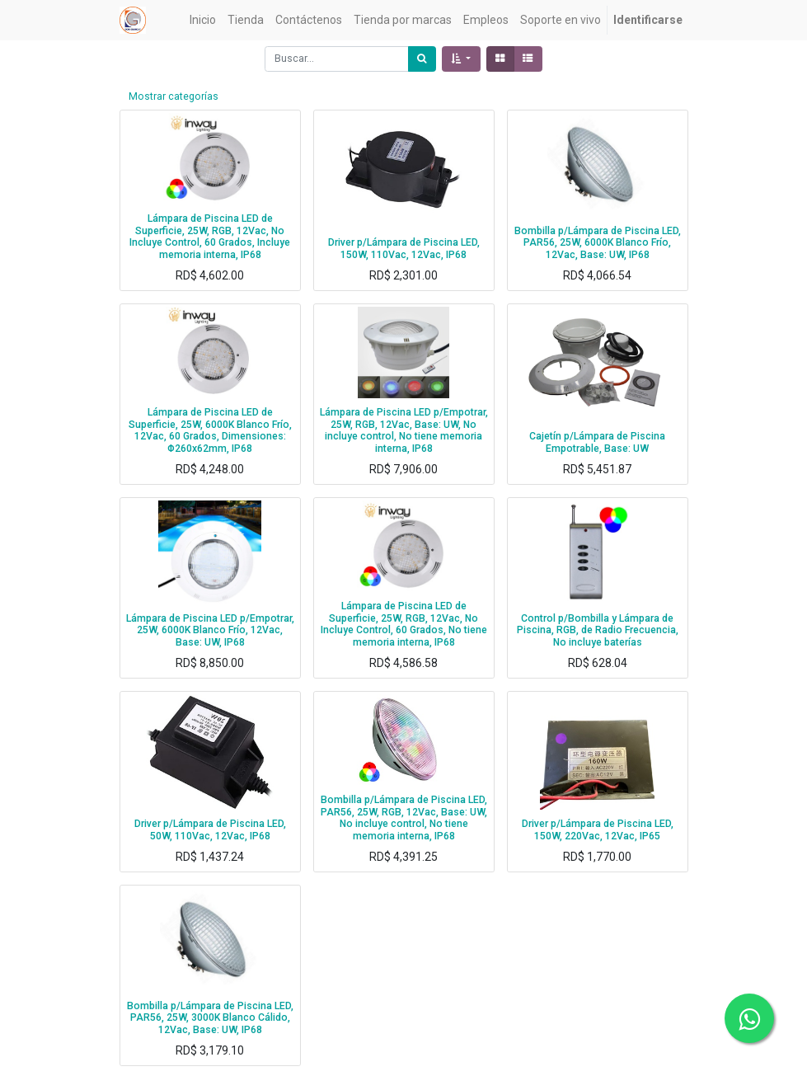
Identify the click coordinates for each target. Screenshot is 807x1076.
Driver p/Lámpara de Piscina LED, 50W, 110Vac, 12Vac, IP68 (210, 830)
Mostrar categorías (173, 96)
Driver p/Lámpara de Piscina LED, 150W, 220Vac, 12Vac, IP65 (597, 830)
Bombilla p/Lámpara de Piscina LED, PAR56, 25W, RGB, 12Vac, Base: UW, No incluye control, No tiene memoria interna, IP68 (404, 818)
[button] (461, 59)
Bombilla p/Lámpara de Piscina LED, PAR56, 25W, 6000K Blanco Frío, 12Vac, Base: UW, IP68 (597, 243)
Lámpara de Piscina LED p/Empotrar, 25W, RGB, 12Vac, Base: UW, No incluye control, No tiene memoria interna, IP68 (404, 430)
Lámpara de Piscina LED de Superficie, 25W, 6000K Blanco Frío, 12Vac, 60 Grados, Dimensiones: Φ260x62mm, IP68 (210, 430)
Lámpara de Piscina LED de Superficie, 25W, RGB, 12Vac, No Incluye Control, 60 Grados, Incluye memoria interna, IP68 (209, 237)
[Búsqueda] (422, 59)
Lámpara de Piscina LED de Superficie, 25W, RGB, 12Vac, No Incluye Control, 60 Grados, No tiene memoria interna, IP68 (404, 624)
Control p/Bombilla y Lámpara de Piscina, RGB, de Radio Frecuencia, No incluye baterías (597, 630)
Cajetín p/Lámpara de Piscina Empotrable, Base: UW (597, 442)
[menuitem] (203, 20)
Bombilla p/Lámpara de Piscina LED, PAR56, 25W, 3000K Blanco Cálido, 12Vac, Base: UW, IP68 (210, 1018)
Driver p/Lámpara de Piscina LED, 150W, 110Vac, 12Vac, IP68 (404, 249)
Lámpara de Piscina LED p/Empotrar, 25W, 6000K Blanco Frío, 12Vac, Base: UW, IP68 (210, 630)
